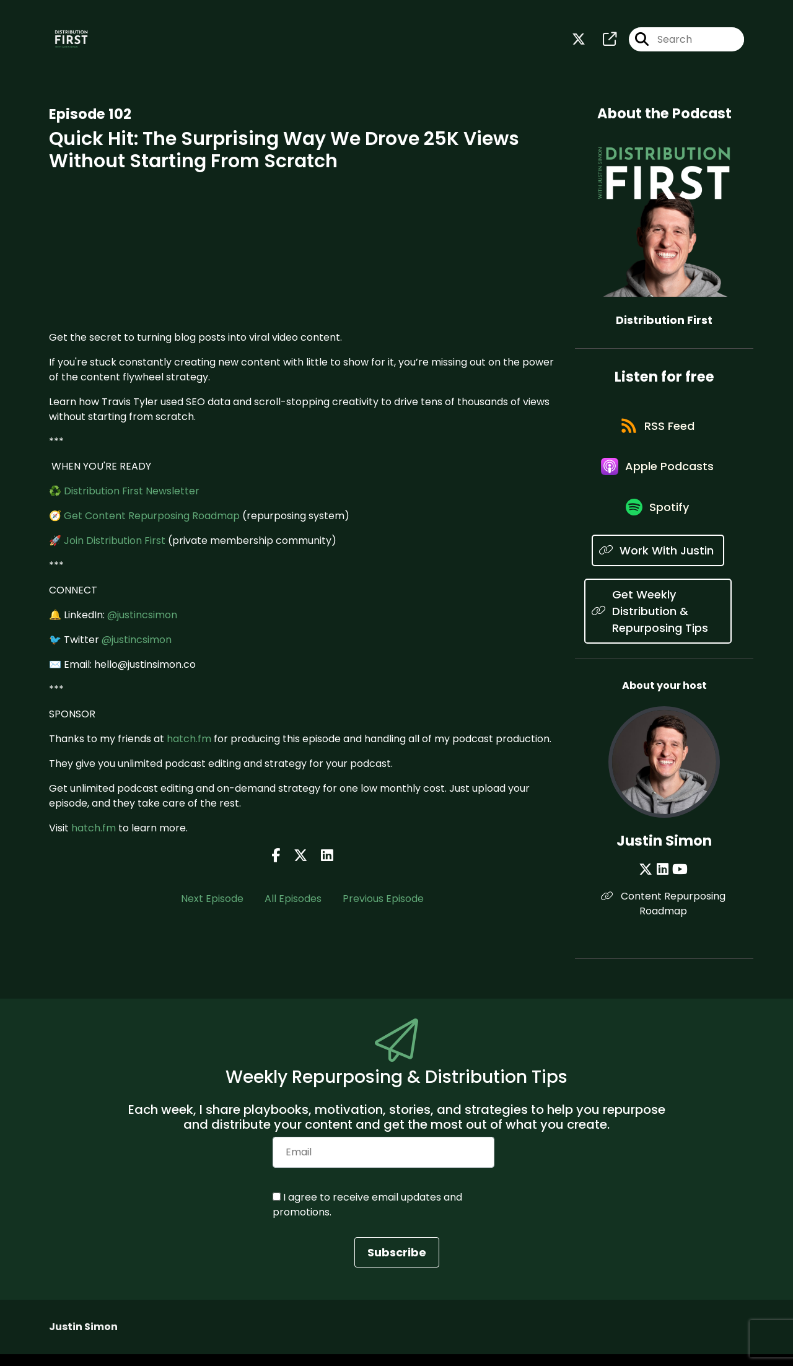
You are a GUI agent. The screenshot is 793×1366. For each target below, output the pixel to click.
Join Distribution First (114, 542)
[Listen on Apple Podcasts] (658, 474)
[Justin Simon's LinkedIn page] (663, 881)
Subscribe (396, 1264)
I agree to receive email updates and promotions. (367, 1216)
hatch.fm (189, 740)
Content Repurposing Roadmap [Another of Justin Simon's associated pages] (664, 915)
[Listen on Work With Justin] (658, 562)
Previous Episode (383, 900)
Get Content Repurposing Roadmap (152, 517)
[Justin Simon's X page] (648, 881)
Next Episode (212, 900)
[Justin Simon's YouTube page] (679, 881)
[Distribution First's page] (602, 40)
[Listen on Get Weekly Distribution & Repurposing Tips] (658, 622)
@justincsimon (142, 616)
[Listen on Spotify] (658, 518)
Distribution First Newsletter (131, 492)
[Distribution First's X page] (578, 40)
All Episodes (293, 900)
